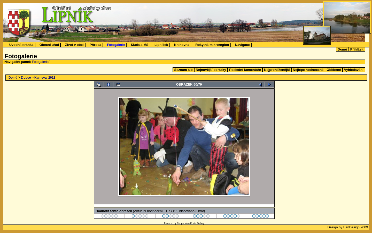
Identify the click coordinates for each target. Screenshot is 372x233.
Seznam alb (183, 70)
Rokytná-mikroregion (212, 45)
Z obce (26, 77)
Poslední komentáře (245, 70)
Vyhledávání (353, 70)
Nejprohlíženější (277, 70)
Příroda (95, 45)
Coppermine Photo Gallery (190, 223)
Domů (342, 49)
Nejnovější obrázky (211, 70)
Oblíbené (334, 70)
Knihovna (181, 45)
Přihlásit (356, 49)
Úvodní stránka (21, 45)
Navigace (242, 45)
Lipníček (161, 45)
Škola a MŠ (139, 45)
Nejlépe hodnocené (308, 70)
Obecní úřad (49, 45)
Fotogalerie (116, 45)
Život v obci (74, 45)
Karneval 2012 (44, 77)
